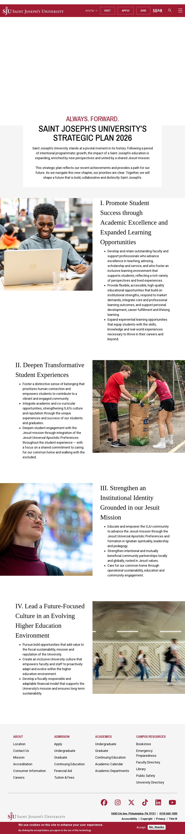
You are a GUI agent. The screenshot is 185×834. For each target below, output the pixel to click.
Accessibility (129, 818)
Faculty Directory (148, 762)
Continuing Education (69, 764)
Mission (19, 757)
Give (143, 10)
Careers (19, 777)
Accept (141, 827)
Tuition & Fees (64, 777)
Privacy (160, 818)
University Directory (150, 782)
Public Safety (145, 776)
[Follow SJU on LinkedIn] (158, 802)
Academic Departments (112, 771)
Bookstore (143, 744)
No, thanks (156, 827)
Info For (91, 10)
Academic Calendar (109, 764)
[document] (60, 827)
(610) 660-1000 (168, 813)
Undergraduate (64, 751)
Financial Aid (63, 771)
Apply (126, 10)
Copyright (146, 818)
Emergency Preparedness (146, 753)
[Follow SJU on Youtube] (172, 802)
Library (141, 769)
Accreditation (22, 764)
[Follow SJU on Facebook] (104, 802)
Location (19, 744)
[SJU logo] (33, 10)
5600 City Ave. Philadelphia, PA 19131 (133, 813)
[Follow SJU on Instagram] (118, 802)
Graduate (60, 757)
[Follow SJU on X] (131, 802)
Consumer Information (29, 771)
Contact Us (21, 751)
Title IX (173, 818)
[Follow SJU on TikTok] (145, 802)
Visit (107, 10)
